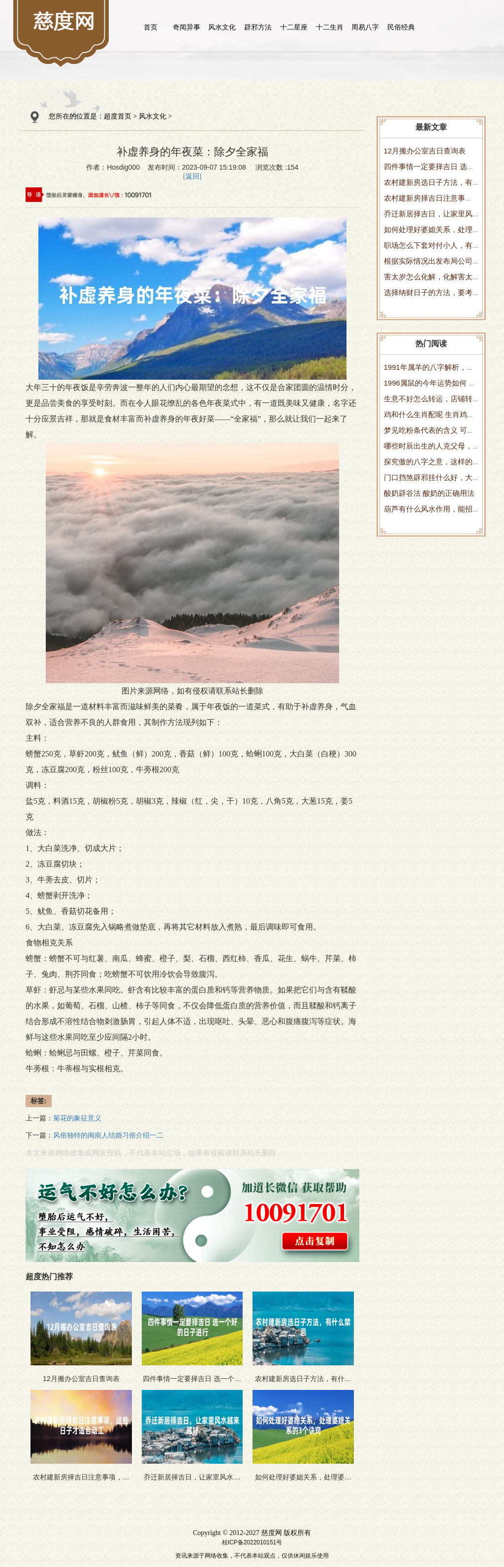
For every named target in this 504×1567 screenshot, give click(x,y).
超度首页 (117, 116)
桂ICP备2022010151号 (252, 1542)
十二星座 (294, 27)
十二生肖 (330, 27)
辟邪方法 (258, 27)
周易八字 (365, 27)
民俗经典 (401, 27)
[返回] (192, 176)
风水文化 (222, 27)
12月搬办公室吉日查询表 (425, 151)
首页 (151, 27)
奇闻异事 (186, 27)
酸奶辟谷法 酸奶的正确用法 (429, 493)
